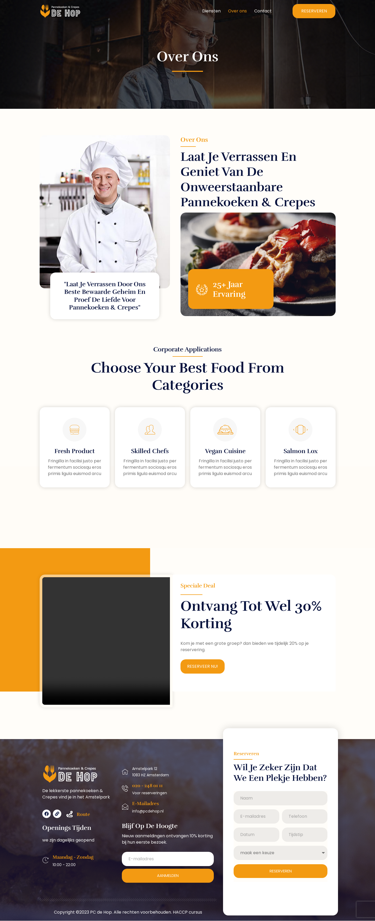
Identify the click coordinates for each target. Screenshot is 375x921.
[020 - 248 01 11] (125, 789)
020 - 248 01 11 (147, 786)
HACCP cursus (187, 912)
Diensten (211, 11)
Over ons (237, 11)
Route (83, 814)
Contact (263, 11)
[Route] (69, 814)
